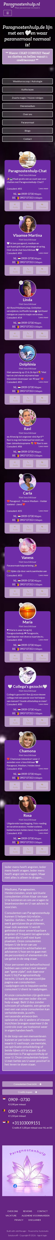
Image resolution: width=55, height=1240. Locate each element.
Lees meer (43, 188)
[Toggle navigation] (8, 13)
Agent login (42, 1235)
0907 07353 (26, 197)
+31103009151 (26, 1122)
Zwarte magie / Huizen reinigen (27, 97)
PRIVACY (18, 1220)
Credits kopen (27, 1092)
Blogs (28, 130)
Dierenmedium (27, 106)
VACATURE (11, 1215)
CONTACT (42, 1211)
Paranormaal (27, 122)
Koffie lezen (27, 89)
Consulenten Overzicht (28, 1084)
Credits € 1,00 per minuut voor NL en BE (32, 1127)
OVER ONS (12, 1211)
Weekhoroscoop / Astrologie (27, 81)
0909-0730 (27, 193)
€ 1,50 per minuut (17, 1115)
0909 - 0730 (19, 1099)
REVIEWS (27, 1211)
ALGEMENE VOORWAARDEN (35, 1215)
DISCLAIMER (34, 1220)
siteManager (21, 1231)
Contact (27, 138)
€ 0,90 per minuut (17, 1104)
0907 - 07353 (20, 1111)
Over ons (27, 114)
